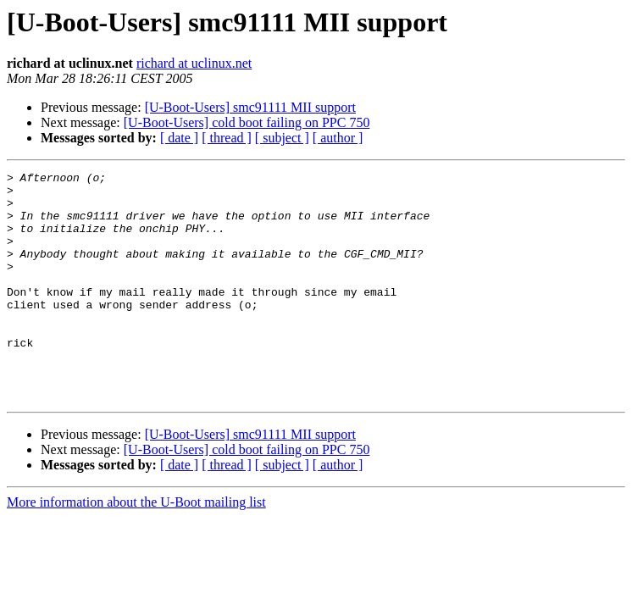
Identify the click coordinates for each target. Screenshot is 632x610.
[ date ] (179, 137)
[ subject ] (282, 137)
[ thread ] (227, 137)
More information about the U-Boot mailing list (136, 548)
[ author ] (338, 137)
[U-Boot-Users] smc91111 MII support (250, 107)
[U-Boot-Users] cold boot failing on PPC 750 (247, 122)
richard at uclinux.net (194, 63)
